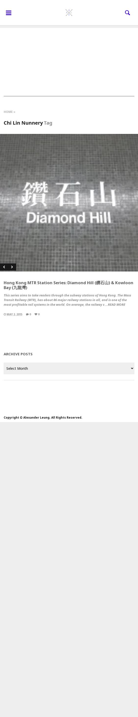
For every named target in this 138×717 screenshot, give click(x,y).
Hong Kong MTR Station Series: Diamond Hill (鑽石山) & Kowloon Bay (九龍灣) (68, 285)
